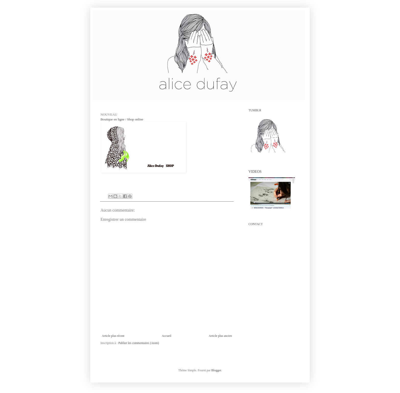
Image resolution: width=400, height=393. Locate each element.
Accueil (166, 336)
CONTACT (255, 224)
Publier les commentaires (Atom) (138, 343)
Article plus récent (113, 336)
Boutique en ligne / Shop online (122, 119)
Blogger (216, 370)
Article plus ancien (220, 336)
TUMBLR (254, 110)
